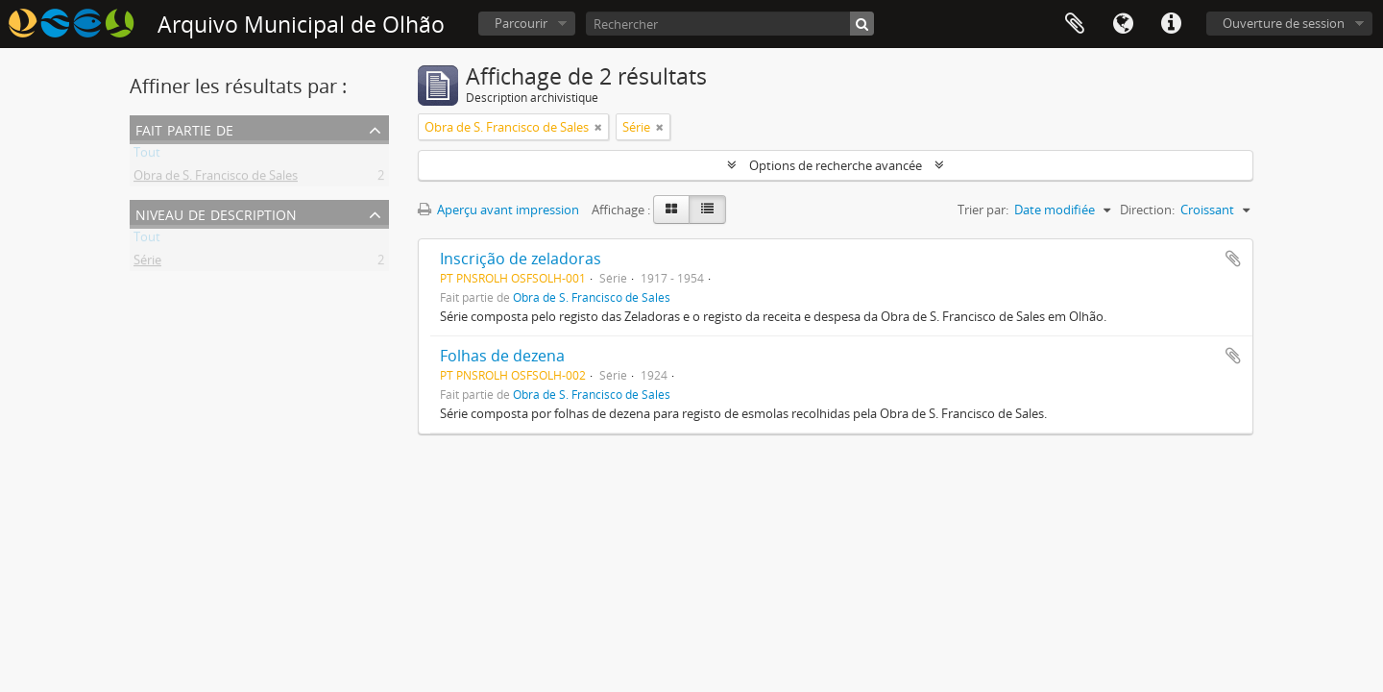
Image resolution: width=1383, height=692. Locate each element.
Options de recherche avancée (835, 165)
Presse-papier (1075, 24)
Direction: (1147, 209)
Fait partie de (184, 128)
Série (147, 263)
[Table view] (707, 209)
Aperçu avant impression (498, 209)
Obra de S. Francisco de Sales (215, 178)
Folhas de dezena (502, 355)
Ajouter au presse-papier (1233, 258)
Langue (1123, 24)
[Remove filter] (598, 126)
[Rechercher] (730, 24)
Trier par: (983, 209)
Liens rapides (1171, 24)
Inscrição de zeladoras (520, 258)
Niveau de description (216, 213)
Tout (146, 155)
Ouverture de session (1284, 23)
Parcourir (521, 23)
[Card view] (671, 209)
